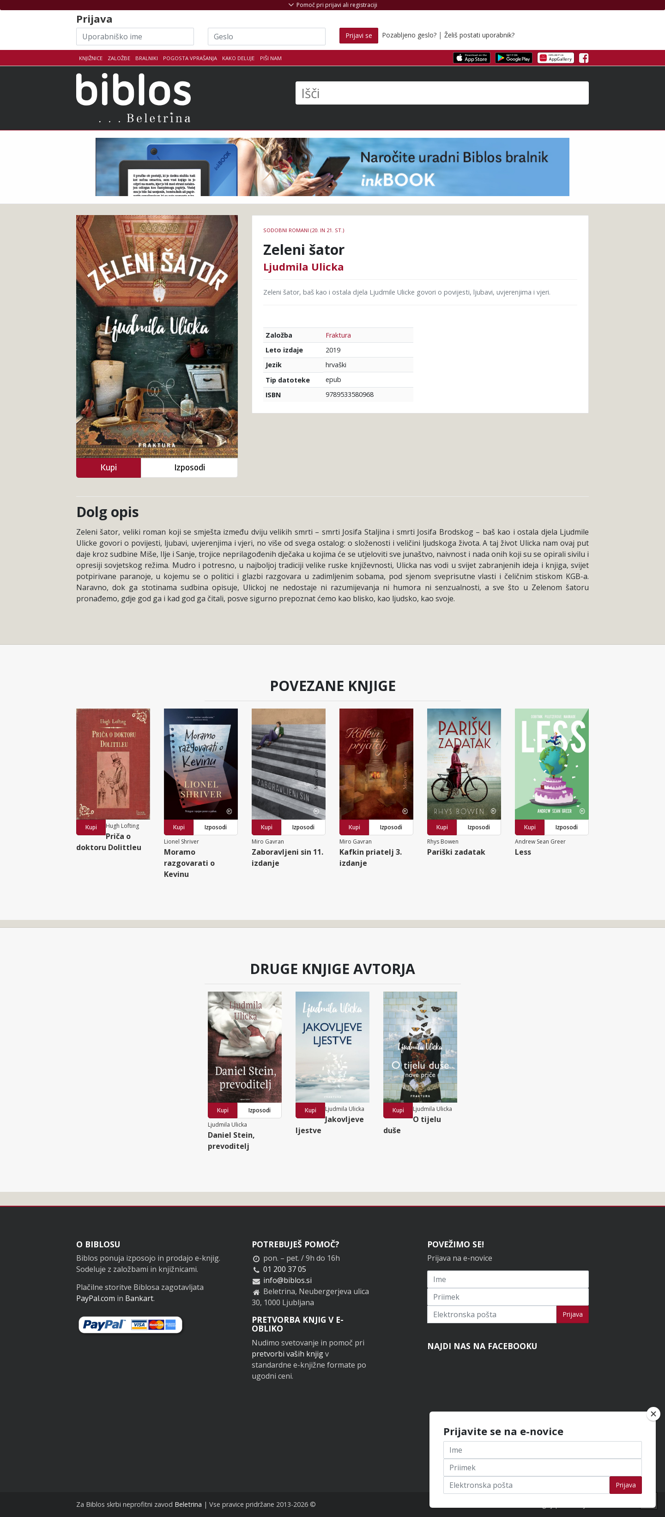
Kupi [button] (108, 467)
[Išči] (442, 93)
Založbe (119, 58)
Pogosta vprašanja (190, 58)
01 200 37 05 (284, 1269)
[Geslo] (267, 36)
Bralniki (146, 58)
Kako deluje (238, 58)
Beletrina (188, 1504)
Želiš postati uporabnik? (479, 35)
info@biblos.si (287, 1280)
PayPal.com (95, 1298)
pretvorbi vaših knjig (287, 1354)
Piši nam (271, 58)
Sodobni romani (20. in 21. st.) (303, 230)
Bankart (139, 1298)
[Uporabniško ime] (135, 36)
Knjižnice (91, 58)
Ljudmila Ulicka (303, 266)
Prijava (572, 1314)
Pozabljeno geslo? (409, 35)
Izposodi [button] (189, 467)
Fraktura (338, 335)
